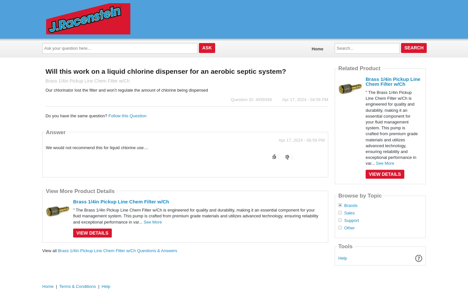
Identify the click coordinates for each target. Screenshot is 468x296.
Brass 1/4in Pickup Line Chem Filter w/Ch (121, 201)
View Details (92, 233)
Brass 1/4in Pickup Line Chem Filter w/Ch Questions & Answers (117, 250)
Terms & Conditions (77, 286)
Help (342, 258)
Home (317, 48)
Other (349, 228)
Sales (349, 213)
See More (153, 222)
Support (351, 220)
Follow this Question (128, 115)
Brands (351, 205)
